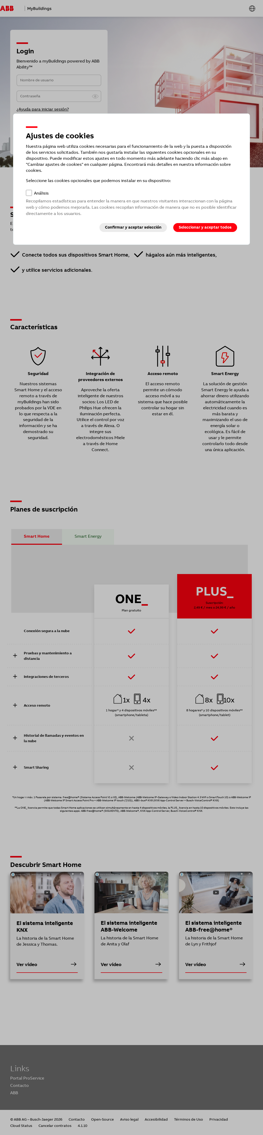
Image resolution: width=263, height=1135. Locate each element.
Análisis (41, 193)
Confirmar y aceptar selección (133, 227)
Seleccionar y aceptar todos (205, 227)
